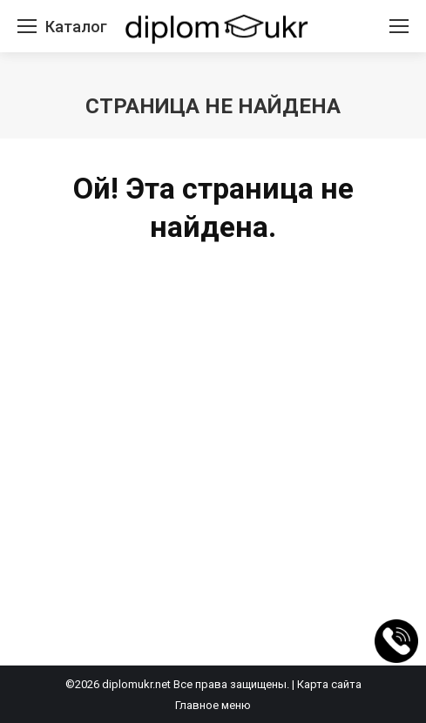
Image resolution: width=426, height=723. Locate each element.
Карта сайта (329, 684)
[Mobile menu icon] (27, 26)
